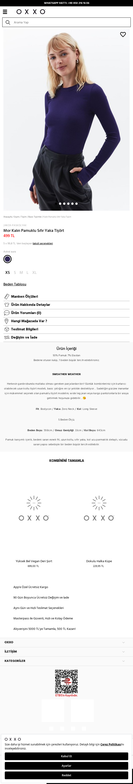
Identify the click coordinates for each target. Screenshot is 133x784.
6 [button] (76, 204)
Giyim (16, 217)
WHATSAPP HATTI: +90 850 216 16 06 (66, 3)
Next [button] (2, 119)
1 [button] (56, 204)
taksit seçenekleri (43, 243)
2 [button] (60, 204)
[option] (66, 119)
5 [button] (72, 204)
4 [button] (68, 204)
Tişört (24, 217)
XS (7, 273)
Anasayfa (7, 217)
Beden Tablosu (14, 284)
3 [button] (64, 204)
